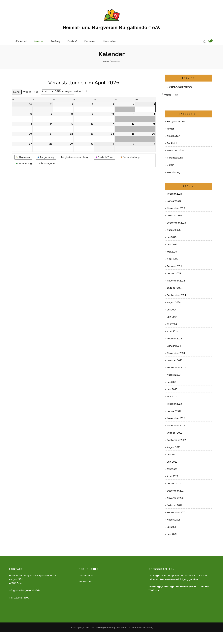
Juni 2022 (172, 461)
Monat (16, 91)
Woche (27, 91)
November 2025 (176, 207)
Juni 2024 (172, 316)
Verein (170, 164)
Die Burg (57, 41)
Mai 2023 (172, 396)
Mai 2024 (172, 323)
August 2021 (173, 519)
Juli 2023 (171, 381)
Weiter (79, 91)
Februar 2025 (174, 265)
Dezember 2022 (176, 417)
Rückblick (172, 142)
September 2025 (176, 222)
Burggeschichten (176, 121)
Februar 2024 (174, 338)
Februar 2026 (174, 193)
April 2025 (172, 258)
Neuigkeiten (173, 135)
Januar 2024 (174, 345)
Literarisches (114, 41)
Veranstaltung (175, 157)
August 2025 (174, 229)
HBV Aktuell (21, 41)
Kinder (170, 128)
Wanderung (173, 171)
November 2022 (176, 425)
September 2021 (176, 512)
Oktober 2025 (174, 215)
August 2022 (173, 446)
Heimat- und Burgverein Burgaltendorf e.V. (111, 27)
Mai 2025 (172, 251)
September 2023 (176, 367)
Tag (36, 91)
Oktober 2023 (174, 359)
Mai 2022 (172, 468)
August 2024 (174, 302)
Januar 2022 (174, 483)
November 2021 (175, 497)
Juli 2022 (171, 454)
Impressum (85, 581)
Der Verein (93, 41)
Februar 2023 (174, 403)
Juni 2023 (172, 388)
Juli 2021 (171, 526)
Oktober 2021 (174, 504)
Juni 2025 (172, 244)
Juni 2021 (172, 533)
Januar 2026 (174, 200)
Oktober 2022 (174, 432)
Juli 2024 (172, 309)
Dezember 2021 (175, 490)
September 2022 (176, 439)
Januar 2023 (174, 410)
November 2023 (176, 352)
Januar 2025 (174, 273)
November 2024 (176, 280)
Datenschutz (86, 575)
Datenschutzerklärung (142, 626)
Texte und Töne (175, 150)
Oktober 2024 (175, 287)
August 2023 (173, 374)
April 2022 (172, 475)
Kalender (40, 41)
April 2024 (172, 330)
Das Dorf (75, 41)
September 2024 (176, 294)
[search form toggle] (204, 42)
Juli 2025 (171, 236)
